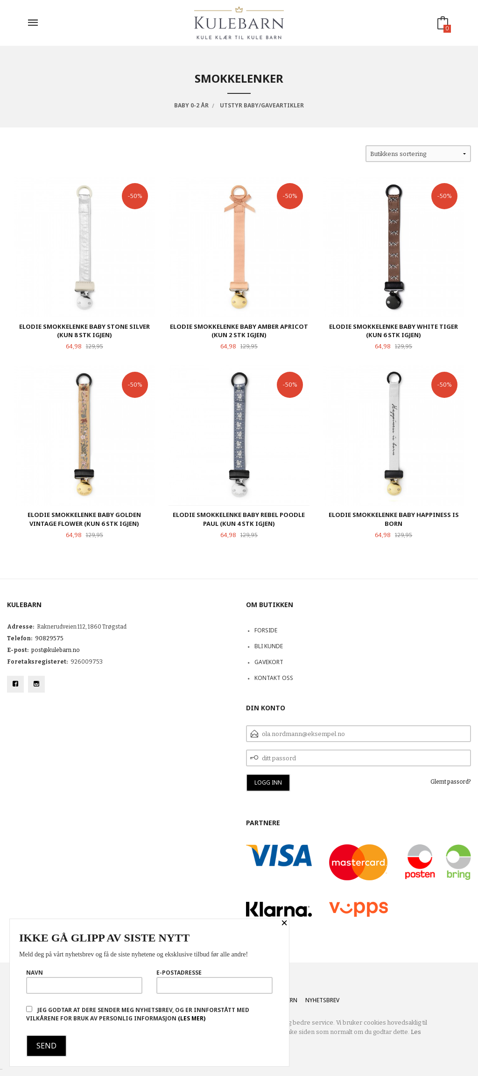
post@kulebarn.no (55, 650)
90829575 (49, 638)
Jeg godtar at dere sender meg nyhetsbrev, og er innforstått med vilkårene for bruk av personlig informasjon (137, 1014)
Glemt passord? (450, 782)
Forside (265, 630)
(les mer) (191, 1018)
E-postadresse (214, 981)
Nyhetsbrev (322, 1000)
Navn (84, 981)
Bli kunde (268, 646)
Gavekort (268, 662)
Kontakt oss (273, 678)
